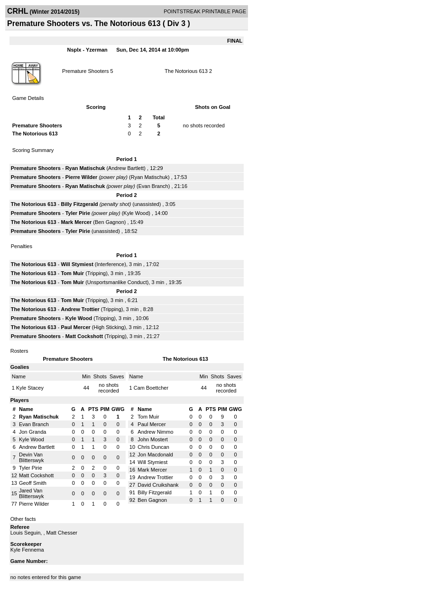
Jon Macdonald (155, 454)
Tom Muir (72, 273)
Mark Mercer (76, 222)
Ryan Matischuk (85, 168)
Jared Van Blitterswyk (31, 493)
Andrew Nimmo (155, 432)
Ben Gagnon (109, 222)
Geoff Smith (32, 483)
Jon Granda (32, 432)
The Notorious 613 (186, 71)
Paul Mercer (75, 327)
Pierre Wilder (81, 177)
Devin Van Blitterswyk (31, 457)
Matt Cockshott (84, 336)
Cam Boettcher (151, 388)
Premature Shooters (85, 71)
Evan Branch (153, 186)
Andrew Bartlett (126, 168)
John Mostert (153, 439)
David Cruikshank (158, 485)
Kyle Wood (135, 213)
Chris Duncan (153, 447)
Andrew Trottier (80, 309)
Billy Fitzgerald (79, 204)
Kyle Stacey (30, 388)
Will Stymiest (77, 264)
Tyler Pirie (77, 213)
